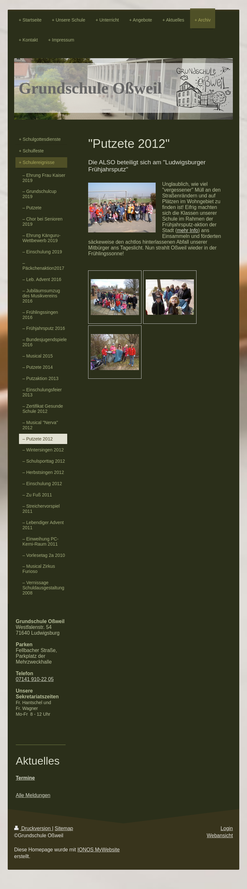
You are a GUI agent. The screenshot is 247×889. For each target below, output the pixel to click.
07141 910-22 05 (35, 679)
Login (227, 828)
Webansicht (220, 835)
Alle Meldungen (33, 795)
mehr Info (187, 230)
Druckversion (33, 828)
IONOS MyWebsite (99, 849)
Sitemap (64, 828)
